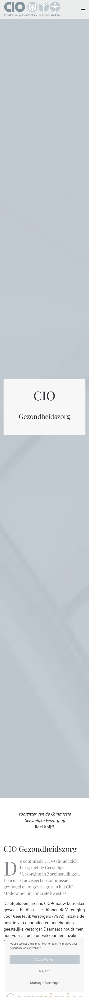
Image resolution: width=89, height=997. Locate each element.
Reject (44, 971)
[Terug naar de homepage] (32, 9)
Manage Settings (44, 983)
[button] (83, 9)
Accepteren (44, 959)
